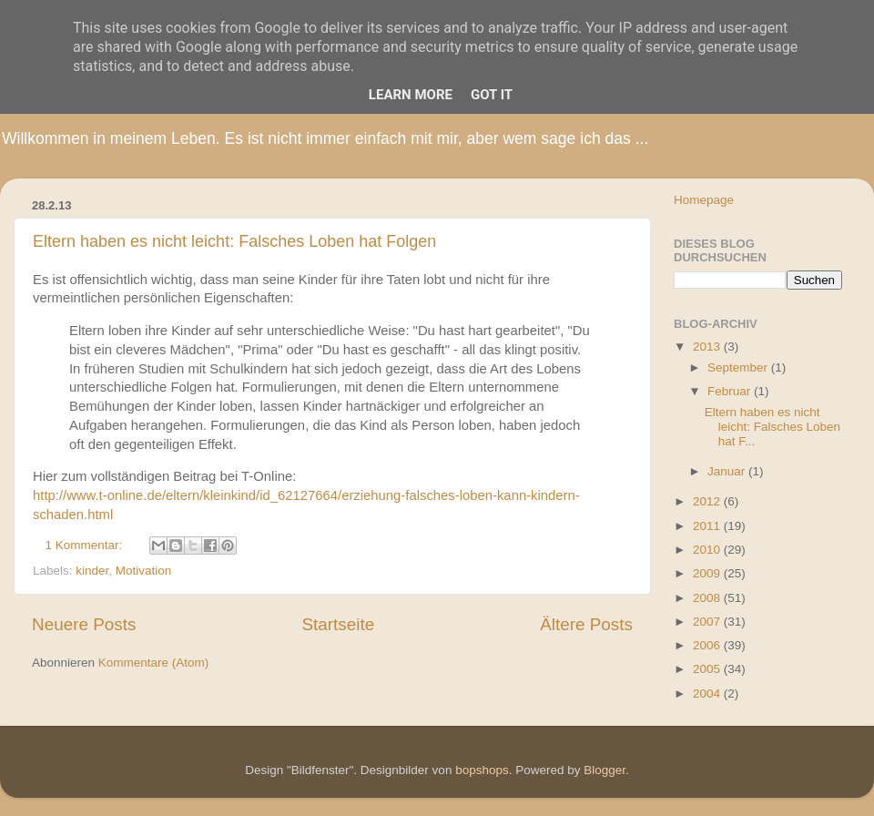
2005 (708, 669)
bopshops (482, 770)
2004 (708, 693)
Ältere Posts (586, 624)
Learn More (410, 95)
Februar (730, 391)
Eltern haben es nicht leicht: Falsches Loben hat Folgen (234, 241)
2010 (708, 549)
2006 (708, 645)
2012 (708, 501)
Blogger (604, 770)
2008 (708, 598)
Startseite (337, 624)
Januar (727, 471)
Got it (492, 95)
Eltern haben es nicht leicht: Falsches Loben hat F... (772, 426)
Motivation (144, 570)
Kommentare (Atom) (153, 662)
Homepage (704, 200)
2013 (708, 346)
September (739, 367)
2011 (708, 526)
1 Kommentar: (86, 545)
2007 (708, 621)
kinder (92, 570)
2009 (708, 573)
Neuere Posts (84, 624)
